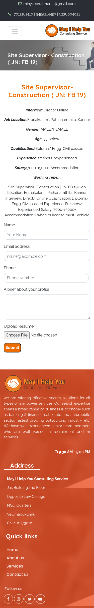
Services (15, 566)
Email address (17, 246)
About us (15, 558)
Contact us (17, 574)
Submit (12, 347)
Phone (10, 268)
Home (12, 550)
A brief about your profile (26, 289)
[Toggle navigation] (15, 31)
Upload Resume (19, 326)
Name (9, 225)
